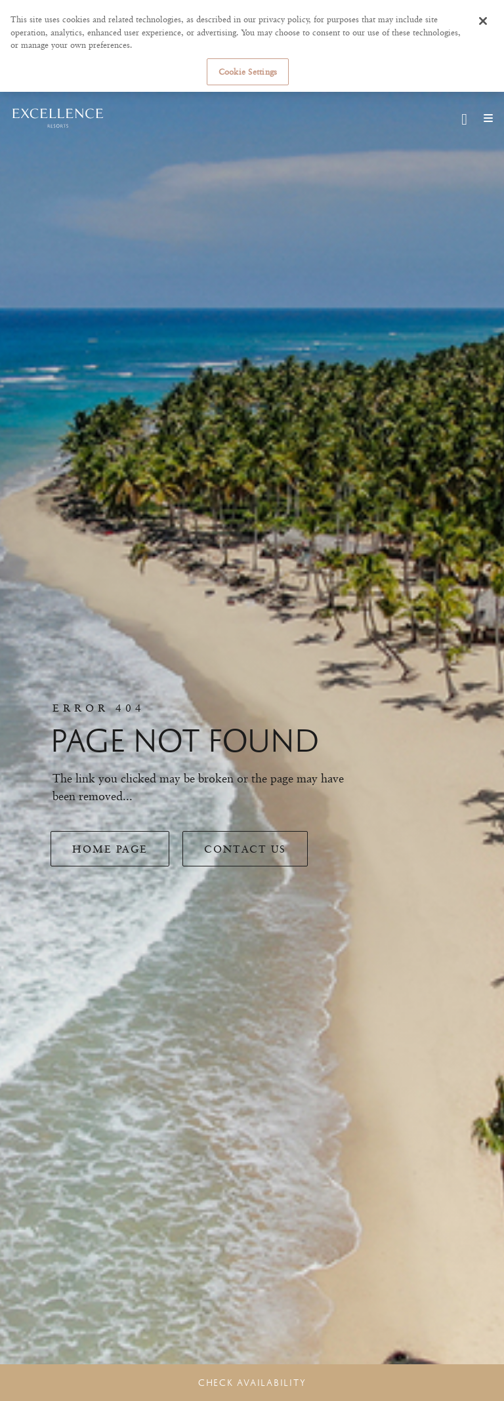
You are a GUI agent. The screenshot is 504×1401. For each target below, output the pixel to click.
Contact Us (245, 849)
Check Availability (252, 1382)
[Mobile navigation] (483, 118)
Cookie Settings (248, 71)
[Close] (483, 21)
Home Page (110, 849)
